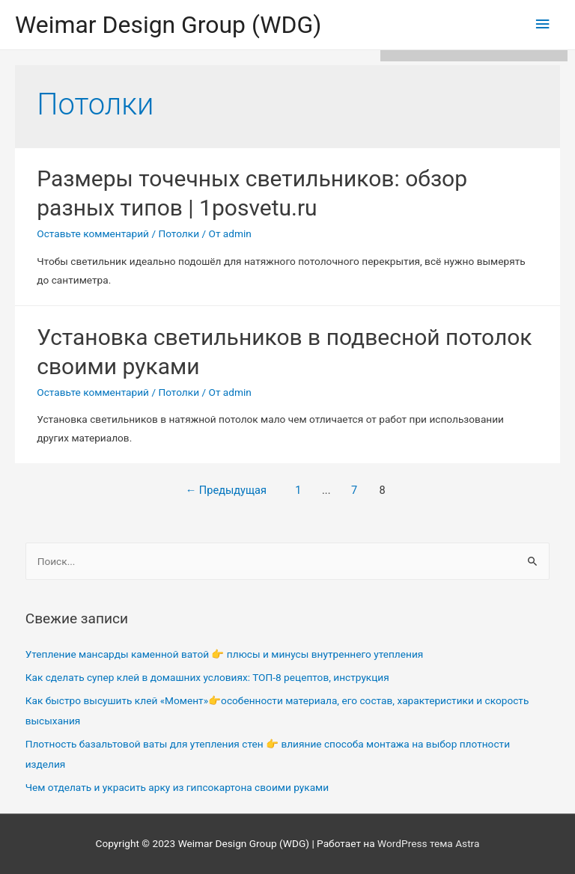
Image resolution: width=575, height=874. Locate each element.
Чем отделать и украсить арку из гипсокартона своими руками (177, 787)
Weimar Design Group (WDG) (168, 24)
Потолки (178, 233)
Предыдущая (226, 490)
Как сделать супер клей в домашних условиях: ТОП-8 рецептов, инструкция (207, 677)
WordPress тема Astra (428, 843)
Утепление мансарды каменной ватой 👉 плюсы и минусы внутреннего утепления (224, 654)
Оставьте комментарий (93, 233)
